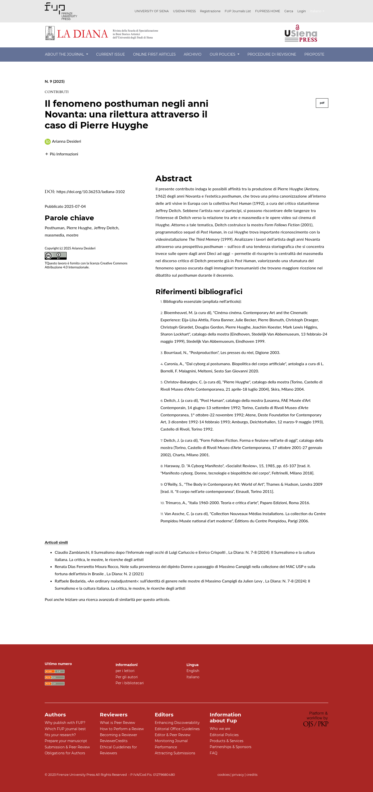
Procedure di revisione (271, 54)
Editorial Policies (224, 735)
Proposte (314, 54)
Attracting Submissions (175, 753)
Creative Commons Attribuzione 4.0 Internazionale (86, 265)
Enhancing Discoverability (177, 723)
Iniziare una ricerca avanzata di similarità (100, 599)
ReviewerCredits (114, 741)
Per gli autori (127, 677)
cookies (223, 775)
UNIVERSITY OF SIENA (152, 11)
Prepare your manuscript (66, 741)
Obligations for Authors (65, 753)
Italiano (319, 10)
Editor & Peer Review (172, 735)
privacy (238, 775)
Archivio (192, 54)
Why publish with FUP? (65, 723)
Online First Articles (154, 54)
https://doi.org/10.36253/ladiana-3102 (90, 191)
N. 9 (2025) (54, 81)
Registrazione (210, 11)
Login (301, 11)
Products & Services (226, 741)
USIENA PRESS (184, 11)
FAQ (213, 753)
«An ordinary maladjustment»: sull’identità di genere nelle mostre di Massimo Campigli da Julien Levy (175, 580)
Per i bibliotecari (130, 683)
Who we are (220, 729)
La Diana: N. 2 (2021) (125, 573)
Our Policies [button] (223, 54)
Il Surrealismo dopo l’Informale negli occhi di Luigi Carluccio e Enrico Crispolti (158, 552)
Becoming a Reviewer (118, 735)
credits (251, 775)
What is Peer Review (117, 723)
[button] (61, 153)
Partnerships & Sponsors (230, 747)
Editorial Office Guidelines (177, 729)
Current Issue (110, 54)
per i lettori (125, 671)
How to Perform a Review (122, 729)
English (192, 671)
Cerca (288, 11)
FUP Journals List (238, 11)
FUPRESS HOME (267, 11)
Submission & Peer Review (67, 747)
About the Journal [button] (65, 54)
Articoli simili (56, 542)
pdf (322, 103)
